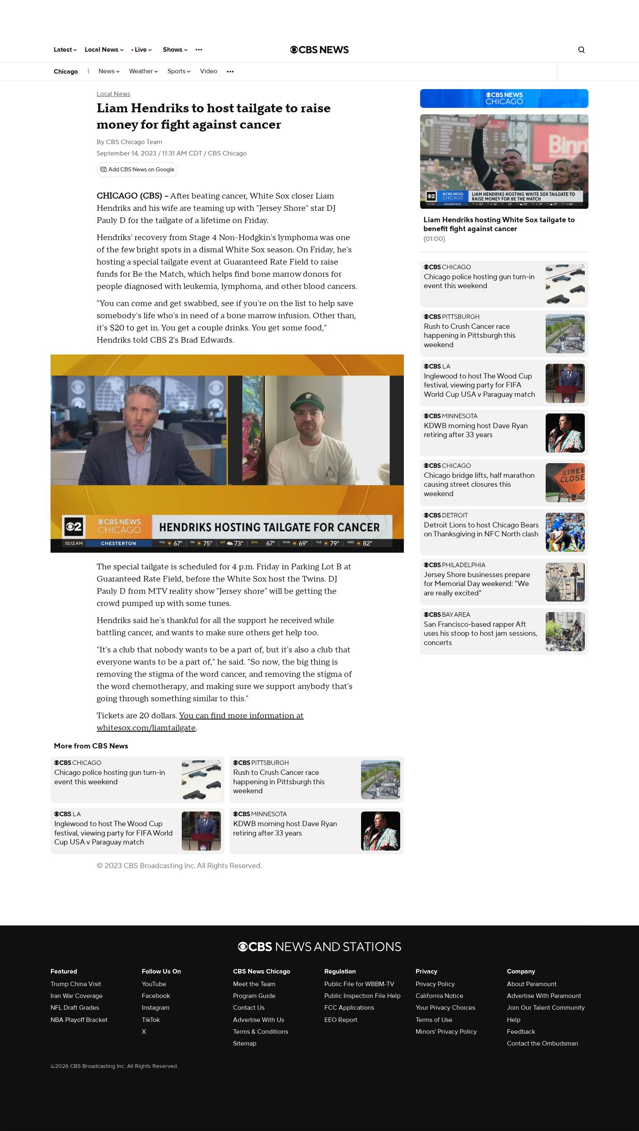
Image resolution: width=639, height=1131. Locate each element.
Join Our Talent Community (546, 1007)
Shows (175, 49)
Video (208, 71)
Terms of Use (434, 1020)
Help (513, 1020)
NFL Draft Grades (75, 1007)
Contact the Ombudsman (542, 1043)
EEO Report (340, 1020)
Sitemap (244, 1043)
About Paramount (532, 984)
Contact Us (248, 1007)
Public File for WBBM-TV (359, 984)
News (109, 71)
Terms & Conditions (260, 1031)
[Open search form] (581, 49)
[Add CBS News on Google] (137, 169)
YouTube (154, 984)
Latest (65, 49)
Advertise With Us (258, 1020)
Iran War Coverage (77, 996)
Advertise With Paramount (544, 996)
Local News (104, 49)
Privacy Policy (435, 984)
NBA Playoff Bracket (79, 1020)
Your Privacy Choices (445, 1007)
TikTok (151, 1020)
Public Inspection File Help (362, 996)
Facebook (156, 996)
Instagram (156, 1007)
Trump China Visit (76, 984)
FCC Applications (349, 1007)
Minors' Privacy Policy (446, 1031)
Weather (143, 71)
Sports (178, 71)
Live (143, 50)
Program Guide (254, 996)
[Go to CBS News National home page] (319, 50)
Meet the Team (254, 984)
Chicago (66, 72)
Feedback (521, 1031)
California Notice (439, 996)
